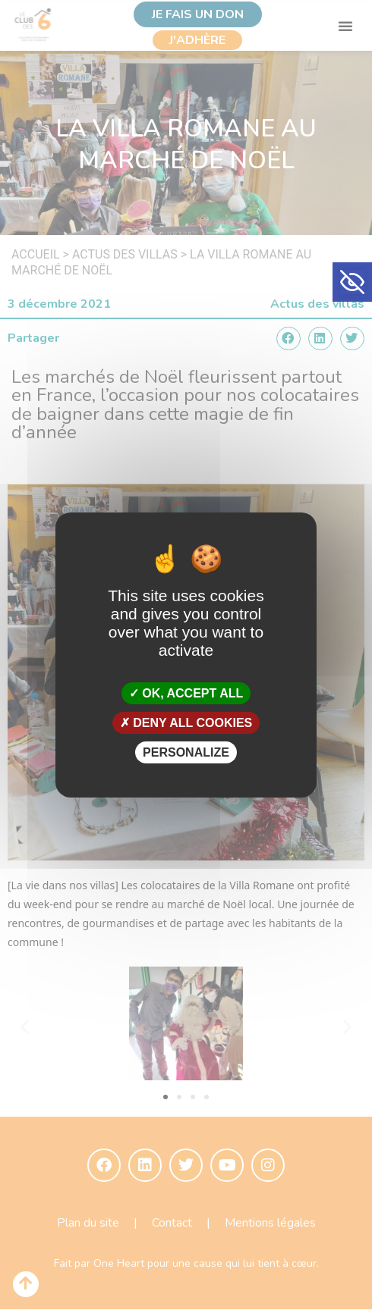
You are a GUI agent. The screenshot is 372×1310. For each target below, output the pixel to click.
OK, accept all (186, 692)
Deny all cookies (186, 722)
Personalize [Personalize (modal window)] (186, 752)
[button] (352, 282)
